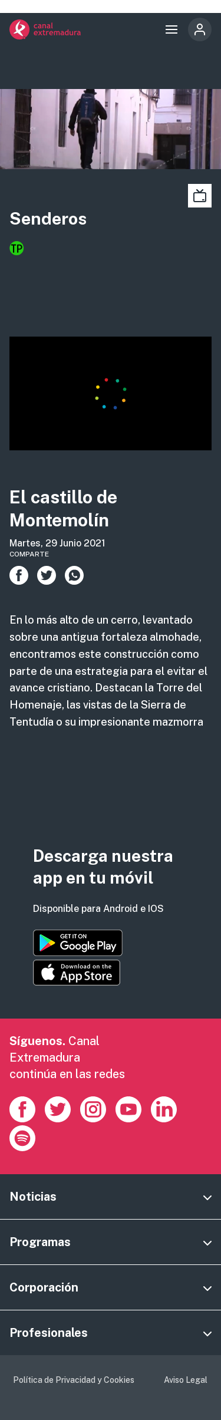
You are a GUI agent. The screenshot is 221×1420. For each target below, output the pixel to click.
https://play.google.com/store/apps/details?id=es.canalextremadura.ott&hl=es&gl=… (78, 943)
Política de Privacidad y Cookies (73, 1380)
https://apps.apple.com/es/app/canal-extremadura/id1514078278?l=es (76, 973)
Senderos (48, 218)
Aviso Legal (185, 1380)
